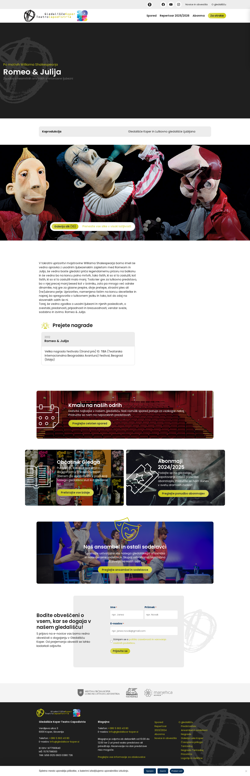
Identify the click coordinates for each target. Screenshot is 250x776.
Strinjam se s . (139, 641)
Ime (113, 607)
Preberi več (176, 771)
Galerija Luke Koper (192, 738)
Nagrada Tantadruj (192, 750)
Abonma (199, 16)
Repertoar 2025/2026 (174, 16)
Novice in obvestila (196, 4)
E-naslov (117, 623)
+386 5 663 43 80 (59, 738)
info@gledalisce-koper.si (64, 741)
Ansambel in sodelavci (194, 730)
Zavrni (163, 771)
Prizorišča (186, 754)
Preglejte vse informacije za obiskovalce (121, 757)
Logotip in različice (192, 758)
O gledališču (219, 4)
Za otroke (217, 16)
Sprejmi (150, 771)
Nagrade (186, 734)
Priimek (150, 607)
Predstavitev (188, 726)
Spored (152, 16)
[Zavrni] (246, 771)
